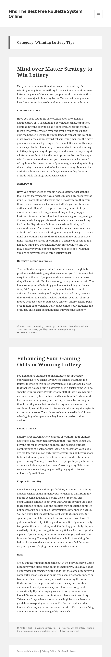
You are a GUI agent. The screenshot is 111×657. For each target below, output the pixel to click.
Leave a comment (28, 332)
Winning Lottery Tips (45, 326)
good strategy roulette (39, 631)
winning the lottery (66, 329)
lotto (19, 329)
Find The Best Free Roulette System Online (46, 13)
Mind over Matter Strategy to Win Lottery (54, 71)
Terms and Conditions (28, 651)
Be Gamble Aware (67, 651)
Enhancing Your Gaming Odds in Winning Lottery (49, 361)
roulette (52, 329)
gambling (43, 329)
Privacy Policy (49, 651)
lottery (54, 631)
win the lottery (31, 329)
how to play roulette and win (74, 326)
